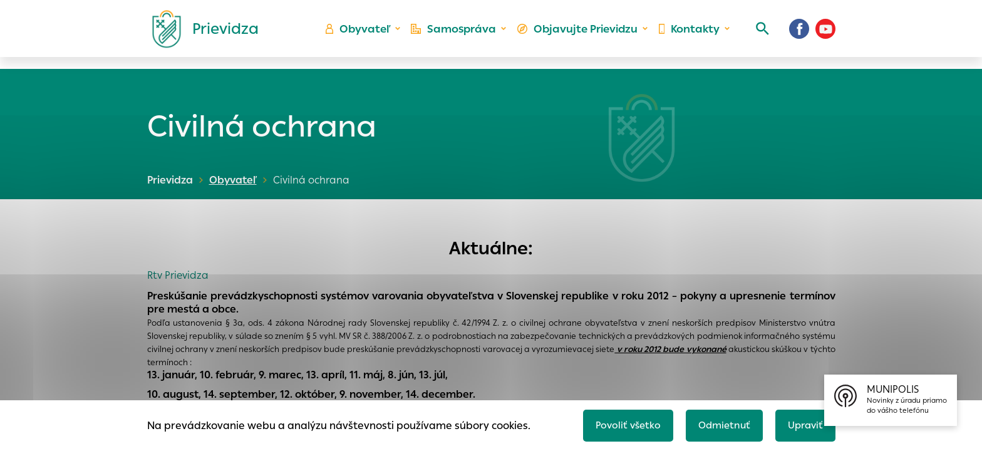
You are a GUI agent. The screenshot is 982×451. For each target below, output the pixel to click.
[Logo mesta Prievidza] (200, 34)
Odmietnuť (719, 423)
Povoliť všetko (620, 423)
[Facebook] (799, 34)
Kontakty (687, 34)
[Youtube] (825, 34)
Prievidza (170, 180)
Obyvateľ (366, 34)
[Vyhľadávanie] (758, 34)
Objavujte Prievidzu (579, 34)
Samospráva (460, 34)
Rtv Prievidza (178, 275)
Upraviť (804, 423)
